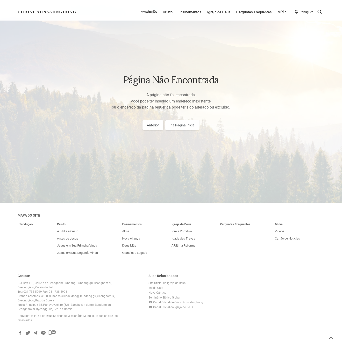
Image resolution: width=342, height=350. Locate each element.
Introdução (148, 12)
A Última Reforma (183, 245)
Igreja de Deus (218, 12)
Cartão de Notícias (287, 238)
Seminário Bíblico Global (164, 297)
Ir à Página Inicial (182, 125)
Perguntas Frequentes (254, 12)
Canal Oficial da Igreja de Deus (171, 307)
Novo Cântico (157, 292)
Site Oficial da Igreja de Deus (167, 283)
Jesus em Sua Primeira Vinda (77, 245)
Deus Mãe (129, 245)
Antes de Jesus (67, 238)
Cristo (168, 12)
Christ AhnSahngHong (47, 12)
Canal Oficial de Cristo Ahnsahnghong (176, 302)
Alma (125, 231)
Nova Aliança (131, 238)
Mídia (282, 12)
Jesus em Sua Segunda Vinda (77, 253)
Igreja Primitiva (181, 231)
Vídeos (279, 231)
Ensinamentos (189, 12)
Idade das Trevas (183, 238)
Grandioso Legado (134, 253)
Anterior (153, 125)
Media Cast (156, 288)
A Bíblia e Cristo (67, 231)
